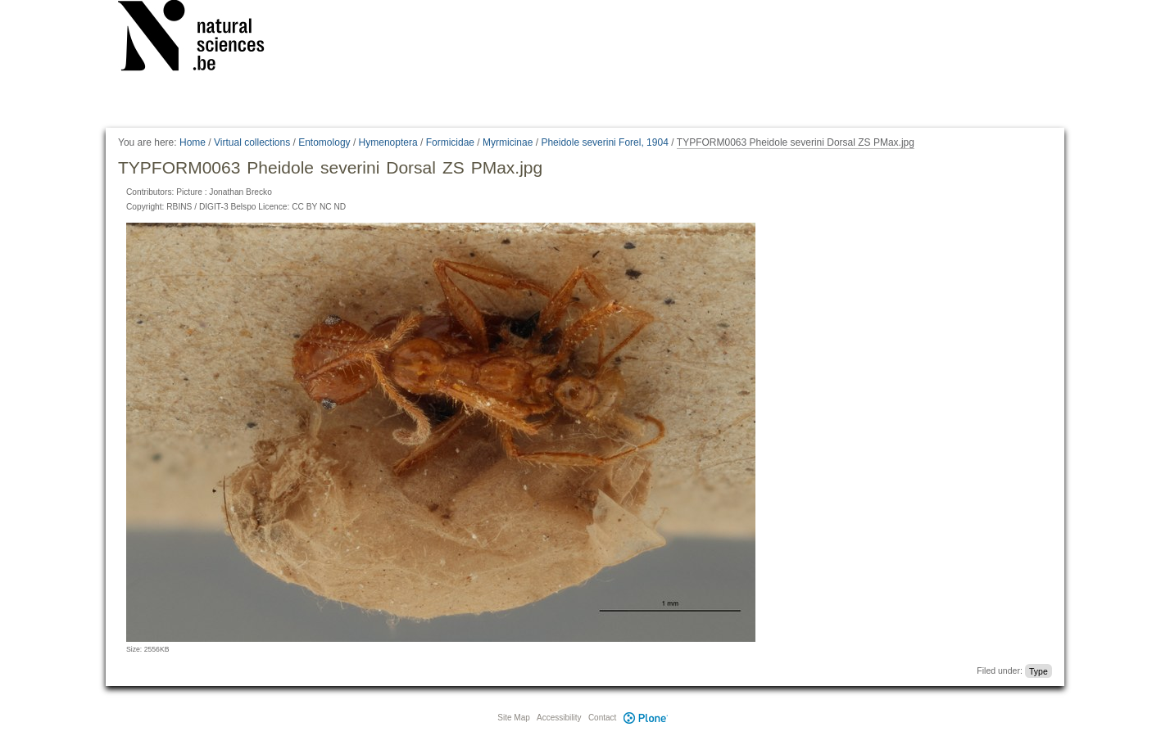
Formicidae (450, 142)
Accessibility (559, 717)
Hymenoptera (388, 142)
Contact (602, 717)
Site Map (513, 717)
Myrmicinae (508, 142)
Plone (645, 717)
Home (192, 142)
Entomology (324, 142)
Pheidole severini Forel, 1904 (604, 142)
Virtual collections (252, 142)
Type (1038, 670)
